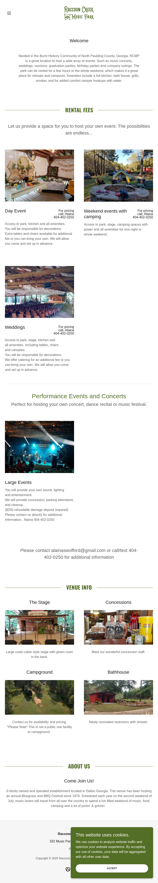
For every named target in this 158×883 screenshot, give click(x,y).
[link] (79, 13)
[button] (16, 13)
